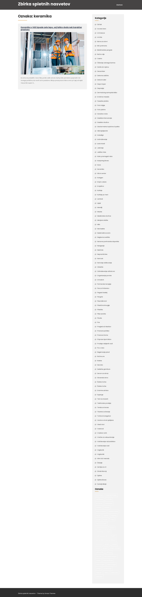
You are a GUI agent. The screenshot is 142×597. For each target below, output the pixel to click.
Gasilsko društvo (103, 122)
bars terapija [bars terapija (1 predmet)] (99, 499)
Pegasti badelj (102, 293)
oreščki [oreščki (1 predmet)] (108, 532)
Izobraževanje (102, 139)
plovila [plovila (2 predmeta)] (98, 548)
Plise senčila (101, 314)
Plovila (99, 318)
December (101, 71)
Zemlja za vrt (101, 467)
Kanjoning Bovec (103, 161)
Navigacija (100, 246)
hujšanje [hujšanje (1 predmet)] (113, 515)
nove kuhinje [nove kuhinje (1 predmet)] (99, 532)
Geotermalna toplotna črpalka (108, 127)
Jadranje (100, 148)
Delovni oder (101, 80)
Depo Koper (101, 84)
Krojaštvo (100, 186)
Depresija (100, 88)
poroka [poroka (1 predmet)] (105, 548)
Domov (120, 5)
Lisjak (99, 203)
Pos (98, 322)
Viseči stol (100, 424)
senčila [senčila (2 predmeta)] (98, 560)
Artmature (101, 33)
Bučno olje (101, 54)
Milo (98, 224)
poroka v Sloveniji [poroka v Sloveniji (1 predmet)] (115, 548)
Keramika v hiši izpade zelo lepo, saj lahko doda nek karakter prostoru (51, 28)
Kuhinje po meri (102, 195)
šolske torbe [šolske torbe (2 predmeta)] (99, 576)
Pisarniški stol (102, 301)
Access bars (101, 29)
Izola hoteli (101, 144)
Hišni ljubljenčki (102, 131)
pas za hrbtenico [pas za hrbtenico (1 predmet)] (110, 540)
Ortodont (100, 280)
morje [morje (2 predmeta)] (112, 519)
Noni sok (100, 258)
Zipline (99, 476)
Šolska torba (101, 382)
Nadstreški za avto (103, 233)
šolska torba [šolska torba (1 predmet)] (114, 572)
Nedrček (100, 250)
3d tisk (99, 24)
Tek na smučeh (102, 399)
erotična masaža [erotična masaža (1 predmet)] (101, 511)
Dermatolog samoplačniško (107, 93)
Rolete (99, 361)
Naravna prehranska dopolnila (108, 241)
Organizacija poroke (104, 276)
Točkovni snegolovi (104, 416)
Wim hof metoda (103, 458)
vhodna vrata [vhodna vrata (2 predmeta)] (108, 568)
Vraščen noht (102, 433)
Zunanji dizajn (101, 484)
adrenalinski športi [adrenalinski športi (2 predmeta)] (111, 495)
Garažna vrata (102, 114)
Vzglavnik (100, 450)
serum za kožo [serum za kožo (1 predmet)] (100, 564)
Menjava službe (102, 220)
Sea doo (100, 365)
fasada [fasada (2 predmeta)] (98, 515)
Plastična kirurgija (103, 305)
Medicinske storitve (104, 216)
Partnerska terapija (104, 284)
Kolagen (100, 178)
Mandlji (99, 207)
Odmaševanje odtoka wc (106, 271)
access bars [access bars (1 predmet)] (99, 495)
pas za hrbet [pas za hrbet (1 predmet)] (99, 540)
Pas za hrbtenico (103, 288)
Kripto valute (101, 182)
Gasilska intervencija (104, 118)
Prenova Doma (102, 335)
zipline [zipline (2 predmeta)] (106, 572)
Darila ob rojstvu (103, 67)
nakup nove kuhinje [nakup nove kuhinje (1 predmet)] (101, 528)
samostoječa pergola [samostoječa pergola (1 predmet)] (110, 556)
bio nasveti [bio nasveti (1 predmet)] (99, 503)
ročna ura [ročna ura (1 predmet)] (109, 552)
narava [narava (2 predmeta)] (112, 528)
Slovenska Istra (102, 378)
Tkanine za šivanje (103, 412)
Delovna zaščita (103, 76)
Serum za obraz (102, 373)
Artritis (99, 37)
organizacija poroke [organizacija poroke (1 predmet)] (101, 536)
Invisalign (100, 135)
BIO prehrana (102, 46)
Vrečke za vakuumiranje (105, 437)
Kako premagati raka (104, 156)
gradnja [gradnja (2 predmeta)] (106, 515)
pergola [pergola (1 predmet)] (107, 544)
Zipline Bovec (102, 480)
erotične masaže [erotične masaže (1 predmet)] (113, 511)
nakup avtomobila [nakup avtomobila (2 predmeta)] (101, 523)
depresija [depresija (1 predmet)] (98, 507)
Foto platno (101, 110)
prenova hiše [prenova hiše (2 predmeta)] (99, 552)
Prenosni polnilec (103, 331)
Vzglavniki (100, 454)
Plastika (100, 310)
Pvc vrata (100, 348)
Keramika (100, 169)
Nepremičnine (102, 254)
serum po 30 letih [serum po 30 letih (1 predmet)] (108, 560)
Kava (99, 165)
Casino (99, 58)
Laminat (100, 199)
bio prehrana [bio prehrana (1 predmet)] (108, 503)
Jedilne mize (101, 152)
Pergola (100, 297)
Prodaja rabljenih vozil (105, 344)
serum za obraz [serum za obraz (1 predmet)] (111, 564)
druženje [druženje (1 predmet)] (106, 507)
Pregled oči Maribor (104, 327)
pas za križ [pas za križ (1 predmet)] (99, 544)
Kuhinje (99, 190)
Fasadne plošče (102, 101)
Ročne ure (101, 356)
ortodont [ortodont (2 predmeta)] (112, 536)
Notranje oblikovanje (104, 263)
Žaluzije (99, 463)
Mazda (99, 212)
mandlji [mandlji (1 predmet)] (105, 519)
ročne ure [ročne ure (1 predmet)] (98, 556)
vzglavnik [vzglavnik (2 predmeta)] (98, 572)
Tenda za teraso (103, 407)
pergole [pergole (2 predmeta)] (114, 544)
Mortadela (101, 229)
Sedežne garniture (103, 369)
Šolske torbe (101, 386)
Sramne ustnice (102, 390)
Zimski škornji (101, 471)
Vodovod (100, 429)
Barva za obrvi (102, 41)
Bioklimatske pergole (104, 50)
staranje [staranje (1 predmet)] (98, 568)
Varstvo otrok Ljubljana (105, 420)
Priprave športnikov (104, 339)
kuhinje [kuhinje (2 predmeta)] (98, 519)
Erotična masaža (103, 97)
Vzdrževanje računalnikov (106, 441)
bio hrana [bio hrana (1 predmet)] (109, 499)
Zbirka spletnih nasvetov (44, 4)
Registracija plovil (103, 352)
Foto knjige (101, 105)
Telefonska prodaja (104, 403)
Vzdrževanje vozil (103, 446)
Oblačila (100, 267)
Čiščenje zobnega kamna (106, 63)
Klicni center (101, 173)
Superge (100, 395)
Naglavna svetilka (103, 237)
